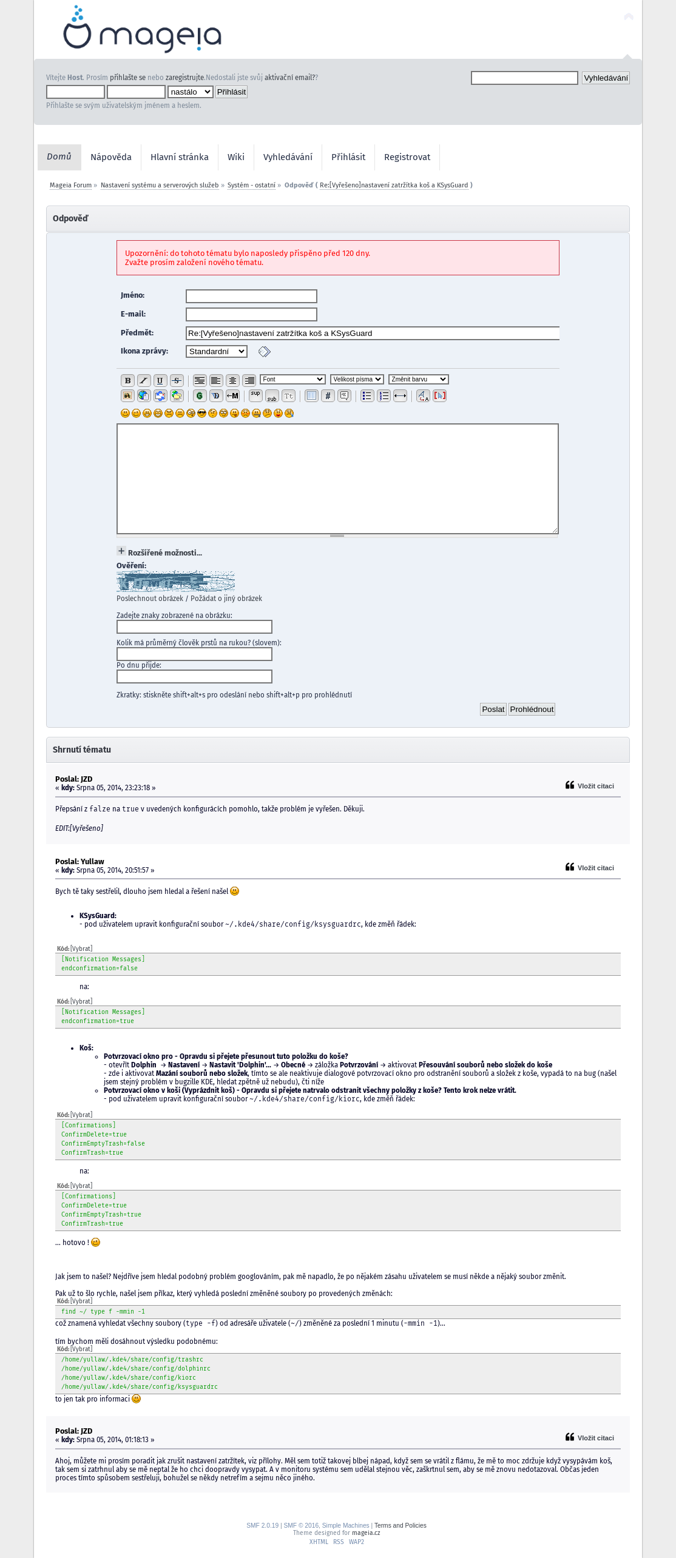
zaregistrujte (185, 77)
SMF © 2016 (301, 1525)
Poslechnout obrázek (150, 598)
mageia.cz (366, 1533)
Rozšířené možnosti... (165, 552)
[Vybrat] (81, 949)
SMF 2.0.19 (262, 1525)
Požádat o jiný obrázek (226, 598)
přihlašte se (128, 77)
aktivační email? (290, 77)
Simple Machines (346, 1525)
